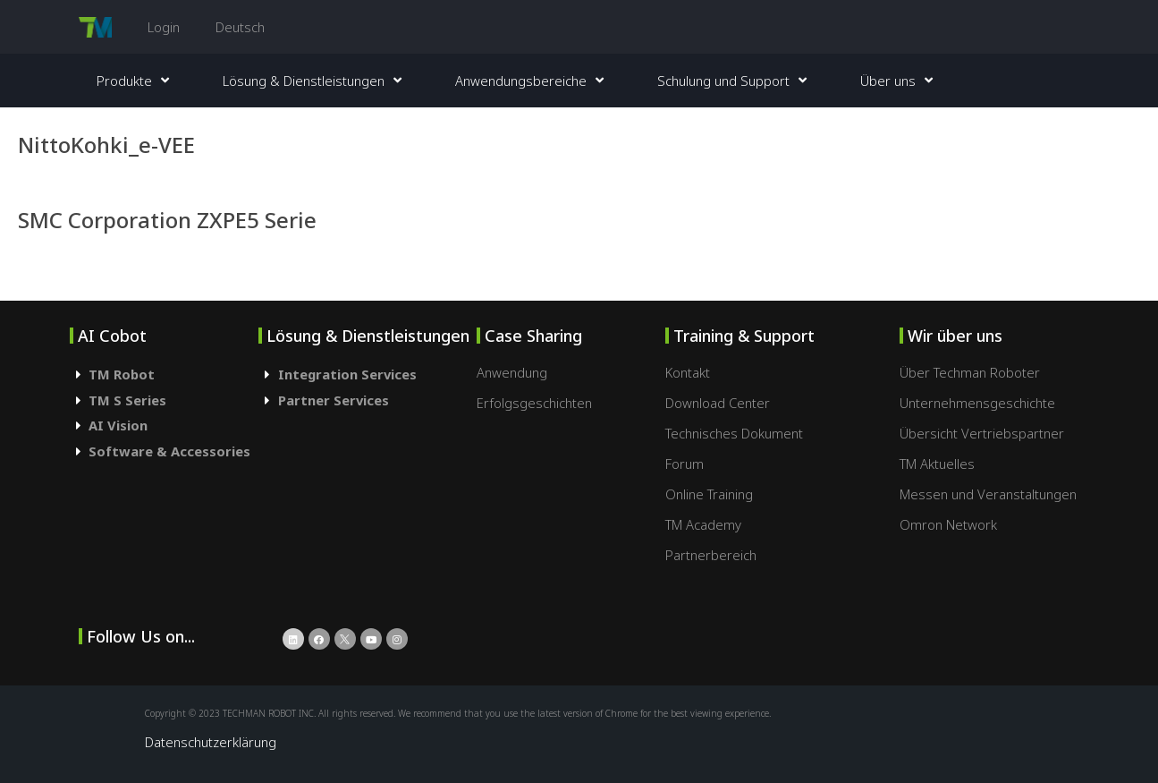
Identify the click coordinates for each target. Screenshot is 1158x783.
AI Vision (118, 425)
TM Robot (122, 374)
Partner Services (333, 400)
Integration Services (347, 374)
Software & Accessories (169, 451)
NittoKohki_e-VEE (106, 144)
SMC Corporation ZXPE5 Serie (167, 219)
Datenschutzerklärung (210, 742)
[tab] (164, 374)
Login (164, 27)
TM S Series (127, 400)
